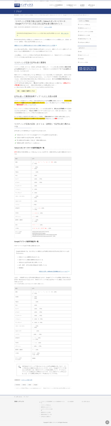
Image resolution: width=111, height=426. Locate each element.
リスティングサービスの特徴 (86, 31)
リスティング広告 (48, 27)
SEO (81, 51)
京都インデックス (53, 422)
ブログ (27, 396)
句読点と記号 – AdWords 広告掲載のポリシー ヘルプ (53, 271)
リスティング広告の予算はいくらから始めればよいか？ (28, 388)
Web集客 (82, 58)
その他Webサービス (60, 401)
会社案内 (71, 401)
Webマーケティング (84, 55)
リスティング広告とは (85, 24)
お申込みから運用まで (85, 42)
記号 (31, 380)
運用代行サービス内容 (85, 35)
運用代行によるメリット (85, 28)
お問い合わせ (19, 396)
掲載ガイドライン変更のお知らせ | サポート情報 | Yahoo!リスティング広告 (34, 45)
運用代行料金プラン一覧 (85, 38)
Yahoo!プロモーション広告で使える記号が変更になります (57, 388)
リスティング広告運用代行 (46, 402)
